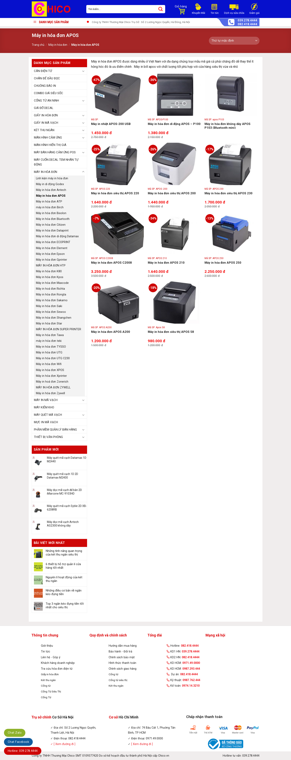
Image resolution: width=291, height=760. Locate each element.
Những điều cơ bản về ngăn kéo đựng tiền (63, 592)
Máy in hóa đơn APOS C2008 (111, 262)
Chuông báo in (45, 86)
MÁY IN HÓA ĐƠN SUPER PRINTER (58, 329)
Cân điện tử (43, 71)
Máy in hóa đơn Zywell (50, 393)
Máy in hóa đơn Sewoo (51, 312)
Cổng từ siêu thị (118, 680)
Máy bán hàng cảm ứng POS (55, 152)
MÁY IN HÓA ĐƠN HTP (51, 265)
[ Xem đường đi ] (64, 744)
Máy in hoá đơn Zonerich (52, 381)
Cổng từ (46, 685)
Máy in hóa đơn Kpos (49, 277)
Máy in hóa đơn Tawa (50, 335)
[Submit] (160, 9)
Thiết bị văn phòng (48, 437)
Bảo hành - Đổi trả (120, 651)
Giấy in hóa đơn (46, 115)
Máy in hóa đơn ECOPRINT (53, 242)
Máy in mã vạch (46, 400)
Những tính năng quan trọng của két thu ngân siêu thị (64, 552)
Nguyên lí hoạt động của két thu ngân (64, 579)
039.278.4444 (247, 20)
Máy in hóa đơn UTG (49, 352)
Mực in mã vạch (46, 422)
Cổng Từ (46, 697)
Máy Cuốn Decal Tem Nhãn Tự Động (56, 162)
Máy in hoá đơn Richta (50, 288)
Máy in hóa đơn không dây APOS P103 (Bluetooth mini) (227, 126)
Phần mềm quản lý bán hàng (55, 429)
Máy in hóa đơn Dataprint (52, 230)
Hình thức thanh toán (122, 663)
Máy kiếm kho (44, 407)
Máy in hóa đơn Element (51, 248)
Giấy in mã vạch (46, 123)
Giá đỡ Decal (43, 108)
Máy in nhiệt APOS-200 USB (111, 124)
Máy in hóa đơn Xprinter (51, 376)
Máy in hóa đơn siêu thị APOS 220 (115, 193)
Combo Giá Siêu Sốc (48, 93)
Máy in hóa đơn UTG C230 (53, 358)
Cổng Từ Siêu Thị (51, 691)
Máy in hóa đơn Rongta (51, 294)
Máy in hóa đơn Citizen (51, 224)
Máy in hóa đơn (57, 44)
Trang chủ (38, 44)
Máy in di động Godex (50, 184)
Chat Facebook (18, 742)
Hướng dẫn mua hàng (123, 645)
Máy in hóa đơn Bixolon (51, 213)
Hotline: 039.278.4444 (23, 751)
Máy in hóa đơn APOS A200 (110, 332)
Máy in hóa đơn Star (49, 323)
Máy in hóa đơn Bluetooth (53, 219)
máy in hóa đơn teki (49, 341)
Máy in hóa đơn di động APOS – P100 (174, 124)
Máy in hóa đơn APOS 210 (166, 262)
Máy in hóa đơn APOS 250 (223, 262)
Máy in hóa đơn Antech (51, 190)
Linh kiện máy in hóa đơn (52, 178)
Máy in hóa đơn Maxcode (52, 283)
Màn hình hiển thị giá (50, 145)
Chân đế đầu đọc (47, 78)
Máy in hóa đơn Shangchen (53, 317)
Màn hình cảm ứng (48, 137)
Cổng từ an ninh (46, 100)
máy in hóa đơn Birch (50, 207)
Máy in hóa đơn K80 (49, 271)
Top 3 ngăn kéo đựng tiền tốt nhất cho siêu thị (65, 605)
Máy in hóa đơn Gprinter (51, 259)
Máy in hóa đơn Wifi (49, 364)
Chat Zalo (15, 732)
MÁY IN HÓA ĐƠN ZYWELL (53, 387)
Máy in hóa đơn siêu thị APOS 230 (228, 193)
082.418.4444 (247, 24)
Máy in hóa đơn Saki (49, 306)
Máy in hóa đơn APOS (51, 195)
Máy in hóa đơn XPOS (50, 370)
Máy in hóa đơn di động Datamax (57, 236)
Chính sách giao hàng (122, 668)
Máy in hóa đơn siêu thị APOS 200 (172, 193)
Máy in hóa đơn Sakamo (52, 300)
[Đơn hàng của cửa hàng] (234, 41)
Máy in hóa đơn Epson (50, 254)
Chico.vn (163, 755)
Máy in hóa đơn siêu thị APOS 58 (171, 332)
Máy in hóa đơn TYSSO (51, 346)
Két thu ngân (44, 130)
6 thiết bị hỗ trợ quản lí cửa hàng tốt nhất (63, 566)
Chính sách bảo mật (122, 657)
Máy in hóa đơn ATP (49, 201)
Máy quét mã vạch (48, 415)
